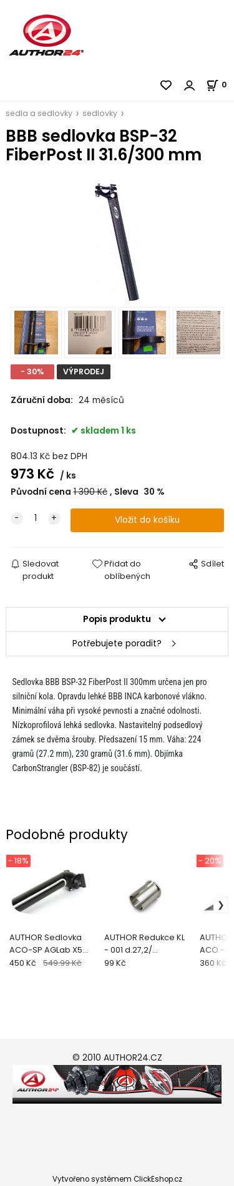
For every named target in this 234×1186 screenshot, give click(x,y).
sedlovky (99, 113)
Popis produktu (117, 619)
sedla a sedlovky (39, 113)
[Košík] (220, 84)
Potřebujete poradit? (117, 643)
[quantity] (35, 518)
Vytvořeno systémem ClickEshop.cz (117, 1179)
